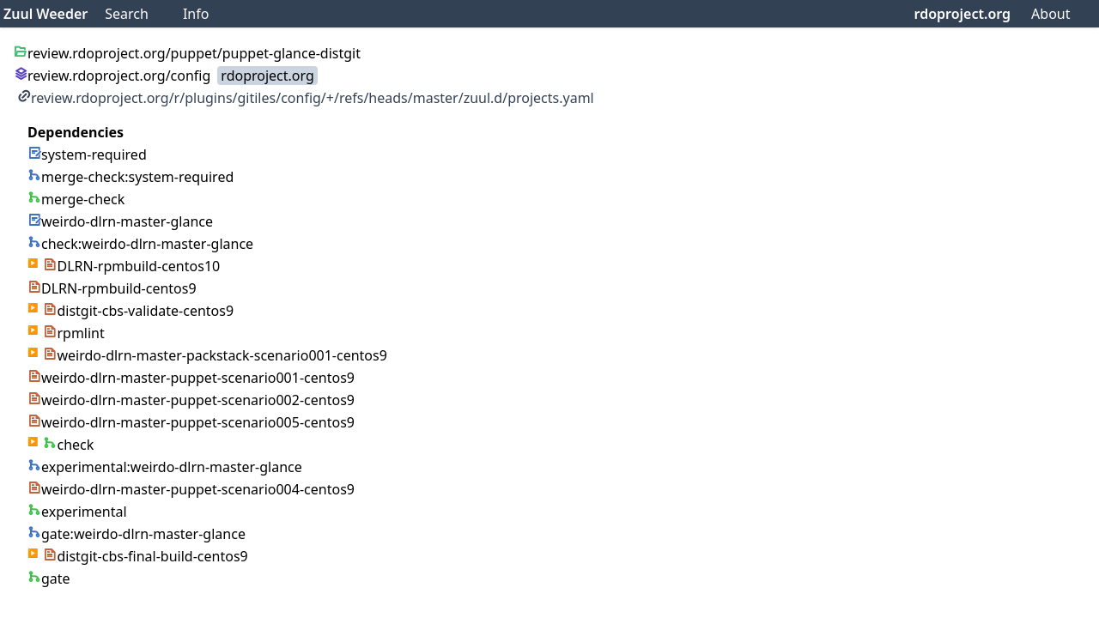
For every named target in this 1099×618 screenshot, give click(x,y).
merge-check (75, 199)
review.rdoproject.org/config (112, 75)
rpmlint (73, 333)
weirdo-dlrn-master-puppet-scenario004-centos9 (191, 489)
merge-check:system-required (130, 176)
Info (196, 13)
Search (127, 13)
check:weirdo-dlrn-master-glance (140, 243)
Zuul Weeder (45, 13)
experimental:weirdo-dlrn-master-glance (164, 466)
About (1050, 13)
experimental (77, 511)
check (68, 444)
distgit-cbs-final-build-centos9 (145, 556)
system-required (87, 154)
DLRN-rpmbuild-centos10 (131, 266)
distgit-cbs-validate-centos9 (138, 310)
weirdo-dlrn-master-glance (120, 221)
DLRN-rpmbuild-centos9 (112, 288)
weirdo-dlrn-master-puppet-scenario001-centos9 (191, 377)
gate (48, 578)
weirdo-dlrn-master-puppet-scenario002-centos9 (191, 400)
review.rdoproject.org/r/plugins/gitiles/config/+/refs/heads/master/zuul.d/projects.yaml (305, 97)
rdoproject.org (962, 13)
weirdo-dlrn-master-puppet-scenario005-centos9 (191, 422)
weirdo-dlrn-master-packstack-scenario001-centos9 (214, 355)
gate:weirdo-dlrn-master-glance (136, 533)
